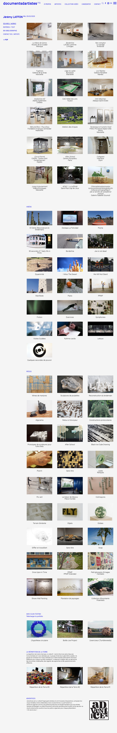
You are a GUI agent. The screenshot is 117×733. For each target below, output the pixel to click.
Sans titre (70, 471)
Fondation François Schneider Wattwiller (39, 128)
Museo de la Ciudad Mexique (39, 44)
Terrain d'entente (39, 523)
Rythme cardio (70, 339)
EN (111, 3)
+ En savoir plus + (32, 710)
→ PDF (5, 40)
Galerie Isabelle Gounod (100, 190)
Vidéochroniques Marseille (39, 188)
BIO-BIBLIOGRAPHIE (10, 31)
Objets (70, 523)
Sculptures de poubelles (70, 396)
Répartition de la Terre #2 (70, 687)
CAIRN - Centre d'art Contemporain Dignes (39, 159)
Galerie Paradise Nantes (100, 72)
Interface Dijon (100, 158)
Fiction (39, 317)
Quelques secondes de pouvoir (39, 360)
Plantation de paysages (70, 598)
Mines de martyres (39, 396)
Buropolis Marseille (70, 72)
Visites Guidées (39, 339)
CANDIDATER (86, 4)
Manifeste (40, 296)
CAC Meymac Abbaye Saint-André (100, 100)
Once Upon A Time (39, 572)
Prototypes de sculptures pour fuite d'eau (39, 445)
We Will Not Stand (100, 274)
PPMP (100, 296)
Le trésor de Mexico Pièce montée (70, 498)
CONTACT (97, 4)
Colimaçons (100, 497)
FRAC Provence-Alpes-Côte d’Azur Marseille (100, 129)
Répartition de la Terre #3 (39, 687)
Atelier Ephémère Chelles (39, 100)
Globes (100, 523)
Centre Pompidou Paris (70, 158)
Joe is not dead (100, 251)
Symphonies (100, 317)
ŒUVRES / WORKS (9, 24)
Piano (70, 296)
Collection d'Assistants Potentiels (100, 599)
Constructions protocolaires (100, 420)
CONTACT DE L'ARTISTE (11, 34)
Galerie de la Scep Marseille (39, 72)
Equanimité (39, 274)
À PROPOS (47, 4)
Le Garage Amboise (100, 44)
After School (70, 445)
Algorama (39, 420)
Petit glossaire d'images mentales (100, 573)
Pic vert (39, 497)
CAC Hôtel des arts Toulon (69, 100)
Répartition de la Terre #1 (100, 687)
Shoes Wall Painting (39, 598)
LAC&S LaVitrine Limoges (70, 44)
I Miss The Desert (70, 274)
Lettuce (100, 339)
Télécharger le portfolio (34, 616)
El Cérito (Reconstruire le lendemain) (39, 229)
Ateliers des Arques (70, 127)
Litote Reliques (100, 472)
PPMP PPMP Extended (70, 573)
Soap (100, 548)
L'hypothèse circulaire (39, 640)
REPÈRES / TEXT (9, 27)
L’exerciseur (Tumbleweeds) (100, 640)
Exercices (70, 317)
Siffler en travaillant (39, 548)
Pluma (100, 228)
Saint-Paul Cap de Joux (70, 187)
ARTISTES (57, 4)
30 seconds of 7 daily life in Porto (39, 252)
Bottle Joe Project (70, 640)
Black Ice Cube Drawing (100, 445)
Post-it (39, 471)
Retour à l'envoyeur (70, 420)
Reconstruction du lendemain (100, 396)
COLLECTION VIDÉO (71, 4)
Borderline (70, 251)
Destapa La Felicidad (70, 228)
